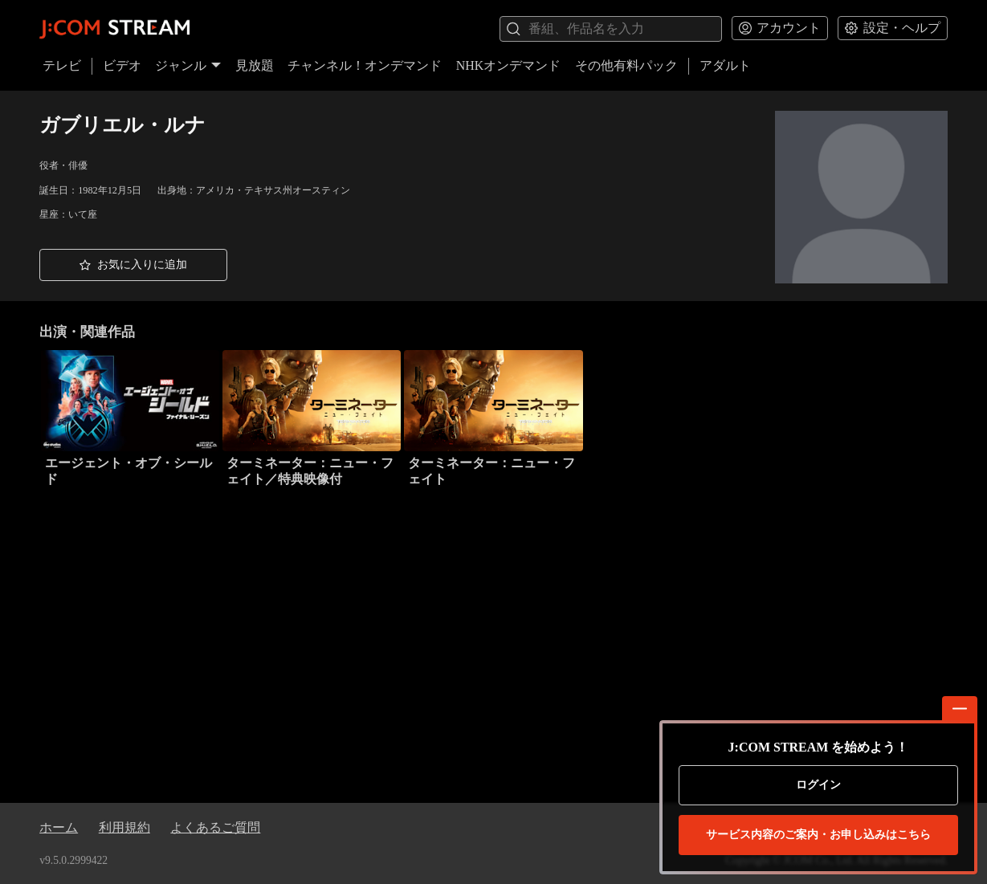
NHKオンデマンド (508, 65)
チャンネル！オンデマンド (365, 65)
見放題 (254, 65)
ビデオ (122, 65)
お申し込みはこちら (818, 835)
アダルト (725, 65)
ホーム (58, 827)
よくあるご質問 (215, 827)
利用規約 (124, 827)
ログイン (818, 785)
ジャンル (188, 65)
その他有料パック (626, 65)
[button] (133, 265)
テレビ (62, 65)
